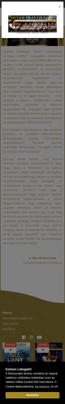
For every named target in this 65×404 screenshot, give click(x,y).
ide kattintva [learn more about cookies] (42, 386)
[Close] (59, 6)
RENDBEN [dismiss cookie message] (32, 395)
